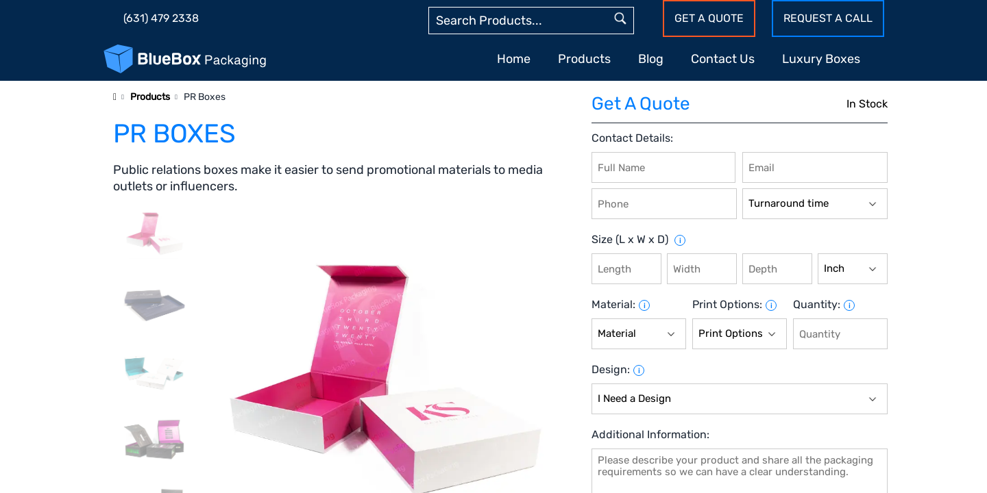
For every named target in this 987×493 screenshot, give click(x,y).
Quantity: (816, 304)
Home (514, 58)
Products (584, 58)
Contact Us (723, 58)
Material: (613, 304)
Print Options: (727, 304)
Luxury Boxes (821, 58)
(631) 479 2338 (161, 18)
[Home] (115, 97)
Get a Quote (709, 18)
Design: (611, 369)
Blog (650, 58)
